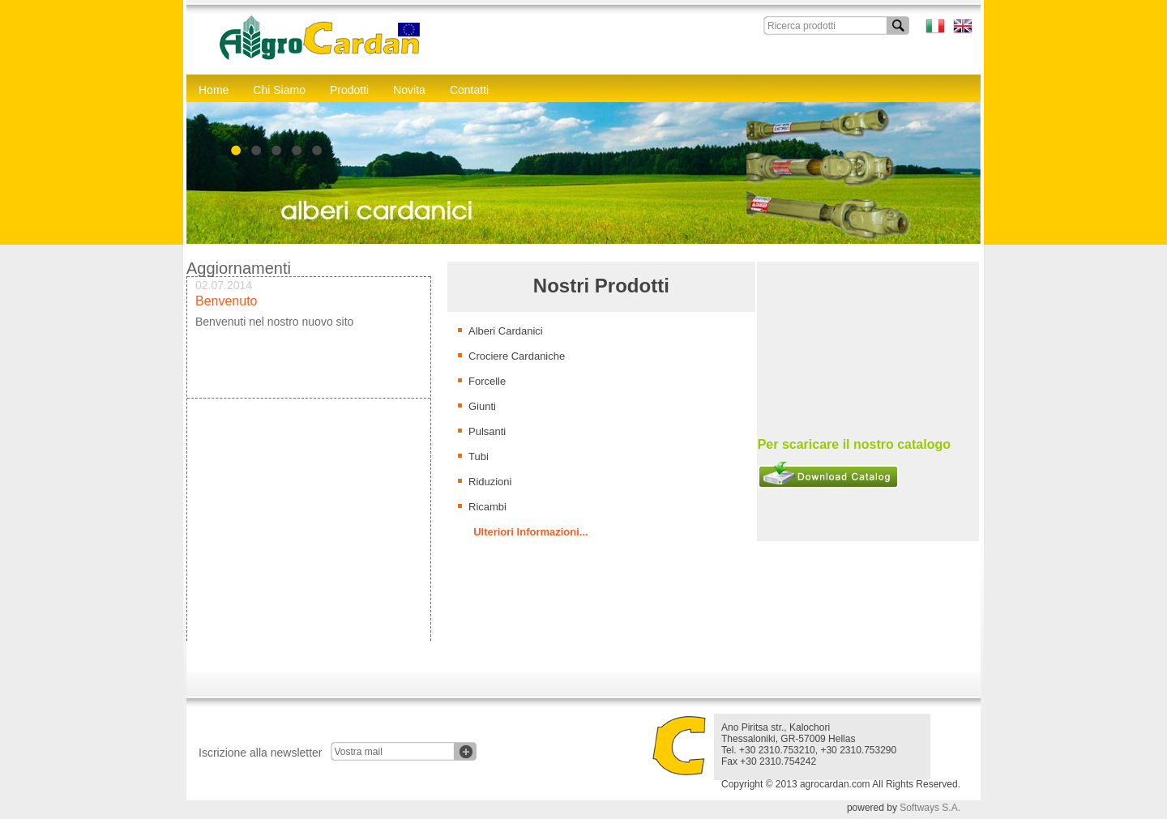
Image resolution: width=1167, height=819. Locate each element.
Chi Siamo (279, 89)
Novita (409, 89)
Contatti (469, 89)
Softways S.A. (930, 807)
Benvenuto (226, 303)
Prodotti (349, 89)
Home (214, 89)
